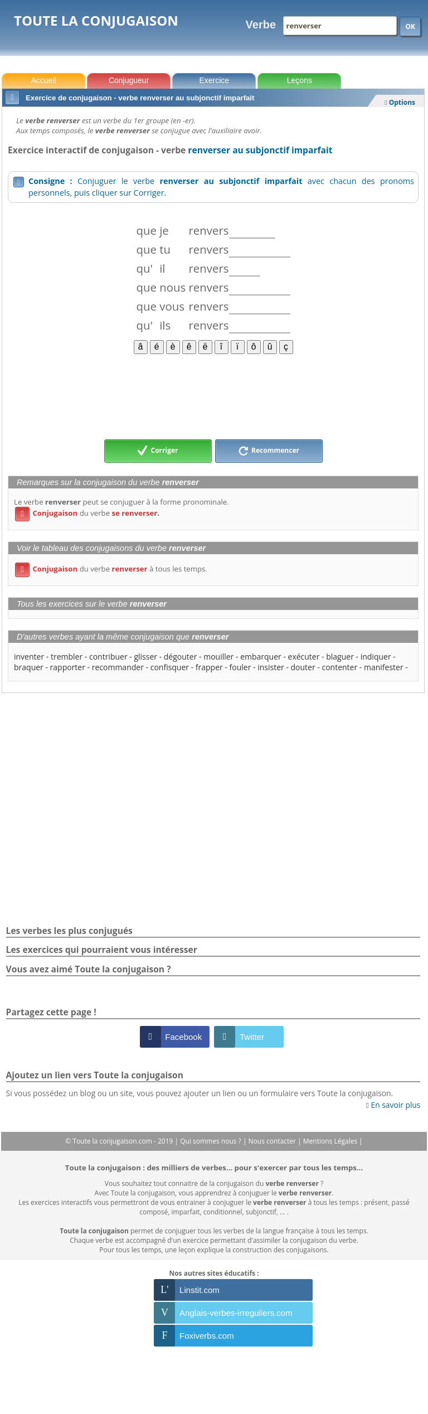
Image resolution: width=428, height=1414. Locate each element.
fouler (240, 667)
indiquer (376, 656)
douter (303, 667)
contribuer (108, 656)
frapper (209, 667)
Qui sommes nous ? (211, 1141)
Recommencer (268, 451)
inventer (29, 656)
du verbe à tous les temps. (111, 569)
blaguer (340, 656)
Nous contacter (273, 1141)
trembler (66, 656)
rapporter (67, 667)
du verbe (87, 513)
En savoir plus (393, 1105)
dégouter (180, 656)
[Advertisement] (213, 396)
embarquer (260, 656)
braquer (28, 667)
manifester (383, 667)
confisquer (169, 667)
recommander (118, 667)
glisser (145, 656)
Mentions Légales (331, 1141)
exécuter (304, 656)
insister (270, 667)
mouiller (218, 656)
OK (410, 26)
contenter (339, 667)
